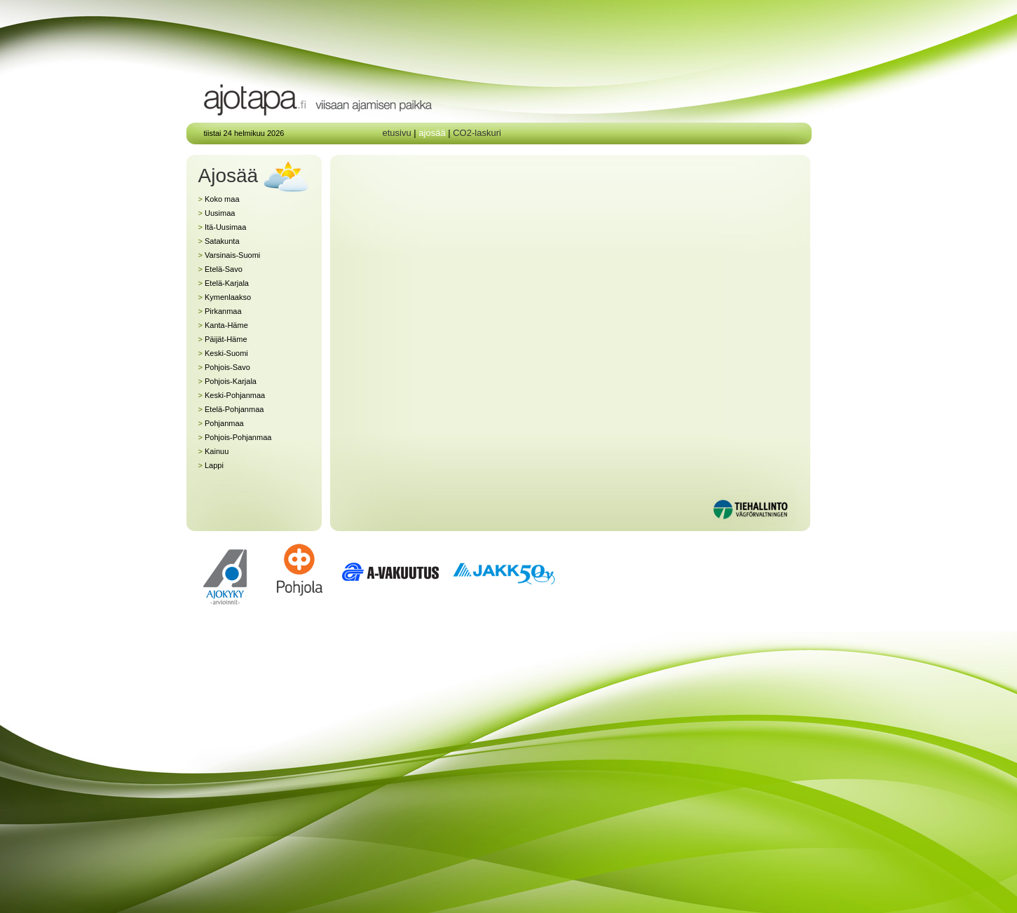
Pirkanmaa (220, 311)
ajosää (431, 133)
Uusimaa (217, 213)
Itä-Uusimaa (222, 227)
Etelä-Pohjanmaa (231, 409)
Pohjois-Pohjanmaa (235, 437)
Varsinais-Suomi (229, 255)
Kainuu (213, 451)
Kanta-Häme (223, 325)
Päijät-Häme (222, 339)
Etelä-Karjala (223, 283)
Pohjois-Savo (224, 367)
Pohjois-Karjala (227, 381)
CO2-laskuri (477, 133)
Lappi (211, 465)
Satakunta (219, 241)
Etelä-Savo (220, 269)
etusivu (397, 133)
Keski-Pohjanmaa (232, 395)
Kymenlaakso (225, 297)
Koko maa (219, 199)
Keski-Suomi (223, 353)
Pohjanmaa (221, 423)
